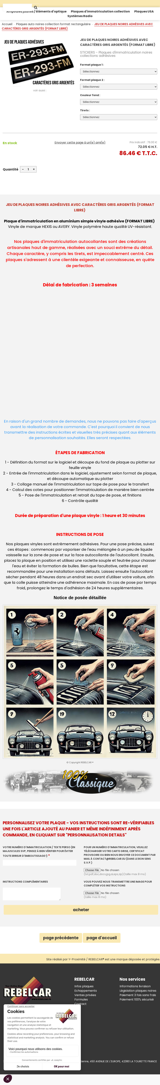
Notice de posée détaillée (80, 597)
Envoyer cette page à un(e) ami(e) (80, 142)
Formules (81, 999)
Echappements (85, 991)
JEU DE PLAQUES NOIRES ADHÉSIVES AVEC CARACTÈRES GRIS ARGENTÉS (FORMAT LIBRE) (117, 42)
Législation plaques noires (138, 991)
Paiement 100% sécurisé (137, 999)
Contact (80, 1004)
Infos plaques (84, 986)
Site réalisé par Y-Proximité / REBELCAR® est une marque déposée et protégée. (103, 959)
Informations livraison (135, 986)
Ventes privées (85, 995)
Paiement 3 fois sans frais (138, 995)
